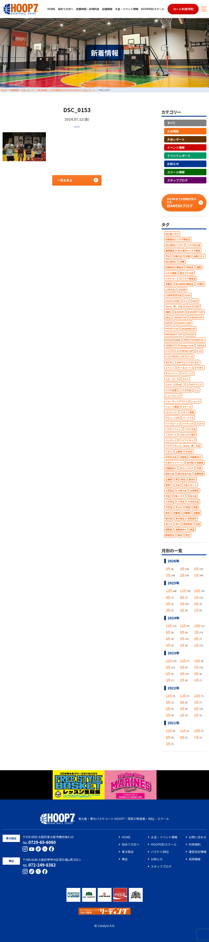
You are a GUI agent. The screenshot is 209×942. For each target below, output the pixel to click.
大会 (177, 485)
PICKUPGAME (173, 340)
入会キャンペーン (174, 462)
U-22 (199, 351)
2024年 (182, 289)
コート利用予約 (183, 9)
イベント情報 (176, 147)
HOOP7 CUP (184, 323)
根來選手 (192, 518)
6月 (168, 568)
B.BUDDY (180, 312)
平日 (167, 256)
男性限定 (187, 524)
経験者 (168, 529)
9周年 (168, 312)
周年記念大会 (184, 474)
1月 (196, 575)
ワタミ (168, 451)
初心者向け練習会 (184, 284)
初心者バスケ (172, 233)
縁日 (180, 535)
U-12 (168, 351)
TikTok (200, 345)
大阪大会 (182, 490)
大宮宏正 (169, 490)
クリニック (187, 373)
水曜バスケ (198, 256)
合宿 (199, 468)
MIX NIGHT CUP (174, 334)
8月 (182, 597)
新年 (167, 513)
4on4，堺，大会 (173, 306)
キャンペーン (172, 373)
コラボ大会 (185, 390)
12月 (169, 591)
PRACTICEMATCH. (194, 340)
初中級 (189, 462)
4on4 (195, 301)
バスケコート (172, 278)
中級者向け (195, 457)
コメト (185, 379)
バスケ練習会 (189, 278)
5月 (182, 568)
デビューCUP (172, 418)
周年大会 (169, 474)
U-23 (190, 356)
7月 (196, 597)
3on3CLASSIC (173, 301)
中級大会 (177, 256)
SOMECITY (171, 345)
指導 (187, 507)
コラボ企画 (171, 390)
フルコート (171, 434)
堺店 (183, 479)
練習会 (190, 267)
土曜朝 (168, 479)
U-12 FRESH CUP (183, 351)
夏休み (192, 479)
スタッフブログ (177, 180)
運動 (199, 267)
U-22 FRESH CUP (174, 356)
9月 (168, 597)
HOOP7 (169, 323)
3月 (168, 575)
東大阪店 (179, 518)
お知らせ (173, 164)
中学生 (188, 451)
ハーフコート (172, 423)
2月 (182, 575)
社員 (197, 524)
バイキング (187, 423)
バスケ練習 (171, 273)
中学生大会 (171, 457)
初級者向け (171, 468)
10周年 (200, 284)
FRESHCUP (196, 317)
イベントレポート (179, 155)
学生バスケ (178, 496)
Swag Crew (186, 345)
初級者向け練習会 (174, 267)
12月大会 (170, 289)
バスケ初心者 (193, 245)
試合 (187, 535)
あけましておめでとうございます (182, 362)
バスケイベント (173, 429)
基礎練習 (169, 250)
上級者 (178, 451)
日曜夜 (176, 513)
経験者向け (181, 529)
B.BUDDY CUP (195, 312)
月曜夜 (196, 513)
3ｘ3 (186, 301)
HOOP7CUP (172, 328)
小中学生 (169, 501)
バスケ (200, 423)
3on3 (188, 295)
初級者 (200, 462)
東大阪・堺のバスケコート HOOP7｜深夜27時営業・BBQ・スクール (104, 818)
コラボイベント (194, 384)
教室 (195, 507)
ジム (196, 390)
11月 (183, 591)
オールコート (184, 367)
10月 (197, 591)
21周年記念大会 (173, 295)
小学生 (181, 501)
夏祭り (168, 485)
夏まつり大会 (186, 273)
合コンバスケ (186, 468)
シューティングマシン (176, 401)
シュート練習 (172, 406)
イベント (169, 367)
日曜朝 (186, 513)
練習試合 (169, 535)
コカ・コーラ (172, 379)
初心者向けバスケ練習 (189, 250)
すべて (171, 123)
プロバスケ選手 (188, 434)
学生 (167, 496)
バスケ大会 (190, 429)
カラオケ (198, 367)
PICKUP (190, 334)
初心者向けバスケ (174, 245)
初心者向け (171, 261)
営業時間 (198, 474)
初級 (187, 256)
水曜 (182, 261)
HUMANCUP (188, 328)
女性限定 (194, 490)
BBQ (167, 317)
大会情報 (173, 131)
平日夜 (168, 507)
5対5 (197, 306)
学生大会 (192, 496)
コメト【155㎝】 (174, 384)
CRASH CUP (180, 317)
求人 (177, 524)
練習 (192, 529)
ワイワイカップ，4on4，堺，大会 (182, 446)
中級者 (183, 457)
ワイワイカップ (188, 440)
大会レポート (176, 139)
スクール (186, 406)
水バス (168, 524)
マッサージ (171, 440)
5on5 (188, 306)
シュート (195, 401)
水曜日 (168, 284)
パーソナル (188, 418)
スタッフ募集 (187, 412)
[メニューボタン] (204, 9)
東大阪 (168, 518)
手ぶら (178, 507)
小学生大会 (193, 501)
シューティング (173, 395)
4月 (196, 568)
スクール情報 (176, 172)
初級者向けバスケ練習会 (177, 239)
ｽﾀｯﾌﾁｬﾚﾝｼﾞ (171, 412)
